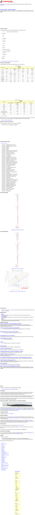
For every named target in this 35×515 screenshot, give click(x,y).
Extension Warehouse (15, 410)
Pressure (2, 342)
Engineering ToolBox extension (29, 409)
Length (16, 480)
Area (15, 492)
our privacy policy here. (20, 425)
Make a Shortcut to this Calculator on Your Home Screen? (10, 61)
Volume (16, 503)
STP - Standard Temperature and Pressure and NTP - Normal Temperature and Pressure (15, 357)
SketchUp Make (6, 409)
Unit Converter (17, 471)
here (3, 427)
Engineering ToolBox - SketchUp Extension (16, 408)
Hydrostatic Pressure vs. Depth (5, 338)
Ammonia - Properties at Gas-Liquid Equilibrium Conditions (11, 323)
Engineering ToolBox (3, 4)
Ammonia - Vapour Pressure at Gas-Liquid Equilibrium (10, 327)
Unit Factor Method (3, 363)
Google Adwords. (30, 432)
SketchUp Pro (19, 409)
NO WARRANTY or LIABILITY (27, 420)
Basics (2, 314)
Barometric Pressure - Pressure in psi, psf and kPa (9, 331)
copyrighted (15, 420)
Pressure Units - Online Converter (8, 9)
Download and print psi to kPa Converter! (17, 268)
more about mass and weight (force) (6, 120)
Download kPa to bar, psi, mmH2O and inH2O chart (17, 291)
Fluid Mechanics (4, 316)
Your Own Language (10, 413)
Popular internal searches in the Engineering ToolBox (10, 389)
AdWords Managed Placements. (18, 433)
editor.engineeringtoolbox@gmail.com (14, 417)
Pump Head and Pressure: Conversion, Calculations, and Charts (11, 351)
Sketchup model (4, 408)
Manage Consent (24, 429)
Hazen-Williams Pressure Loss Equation (7, 335)
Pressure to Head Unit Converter (6, 348)
